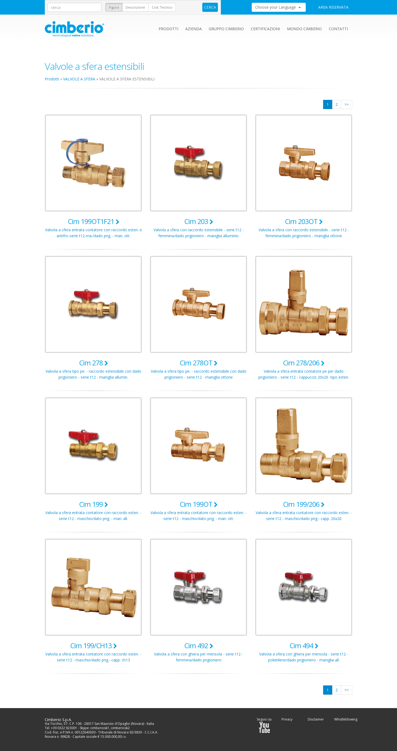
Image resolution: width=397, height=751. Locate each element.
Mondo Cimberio (304, 28)
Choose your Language (278, 7)
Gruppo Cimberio (226, 28)
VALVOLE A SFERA (79, 78)
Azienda (193, 28)
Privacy (287, 719)
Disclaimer (316, 719)
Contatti (338, 28)
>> (346, 104)
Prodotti (168, 28)
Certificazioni (265, 28)
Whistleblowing (345, 719)
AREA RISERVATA (333, 7)
